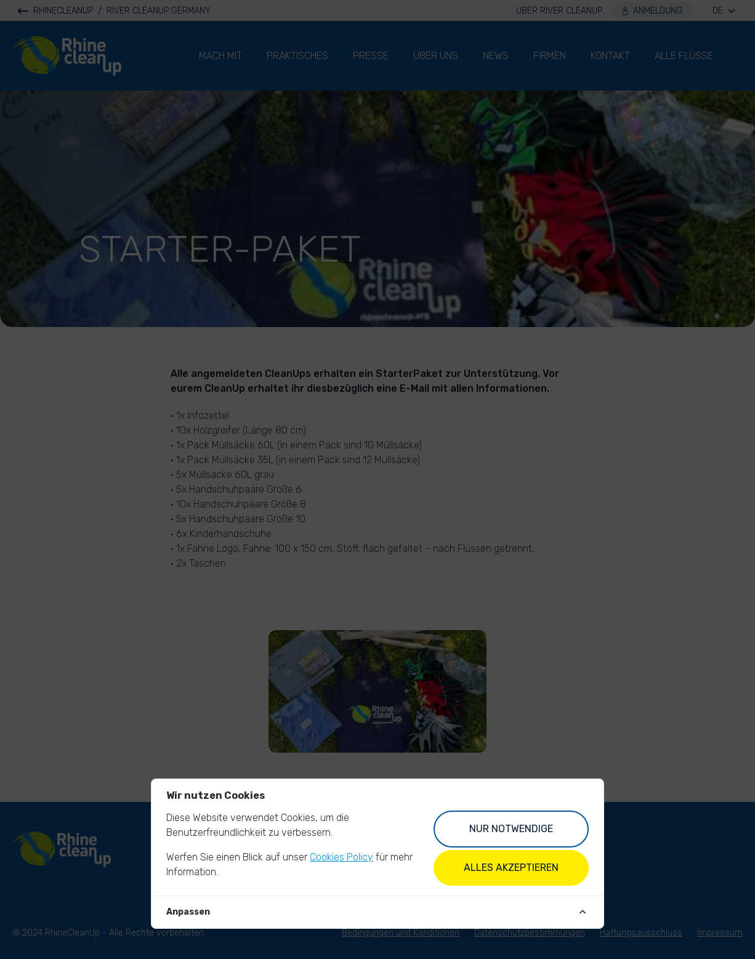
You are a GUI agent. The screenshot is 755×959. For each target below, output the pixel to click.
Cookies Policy (341, 857)
